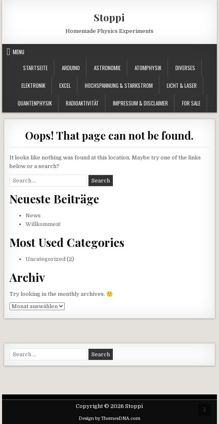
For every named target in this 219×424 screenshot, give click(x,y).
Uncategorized (45, 259)
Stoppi (109, 17)
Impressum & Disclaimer (140, 103)
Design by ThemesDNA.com (109, 418)
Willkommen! (43, 224)
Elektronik (33, 85)
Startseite (35, 68)
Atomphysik (148, 68)
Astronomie (107, 68)
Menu (18, 52)
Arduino (71, 68)
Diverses (185, 68)
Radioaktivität (82, 103)
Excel (65, 85)
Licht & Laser (182, 85)
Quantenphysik (35, 103)
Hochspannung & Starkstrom (119, 85)
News (33, 215)
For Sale (191, 103)
